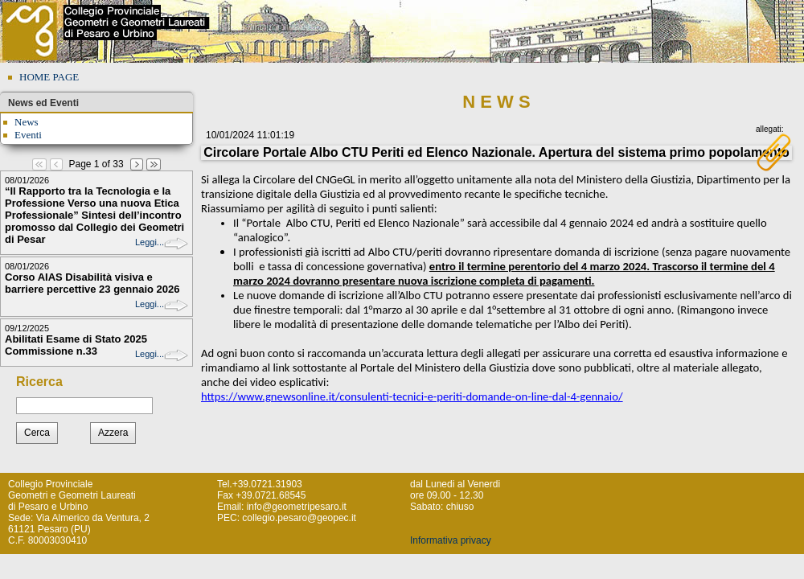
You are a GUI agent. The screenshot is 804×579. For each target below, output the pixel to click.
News (26, 122)
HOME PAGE (49, 77)
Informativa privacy (450, 540)
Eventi (28, 135)
